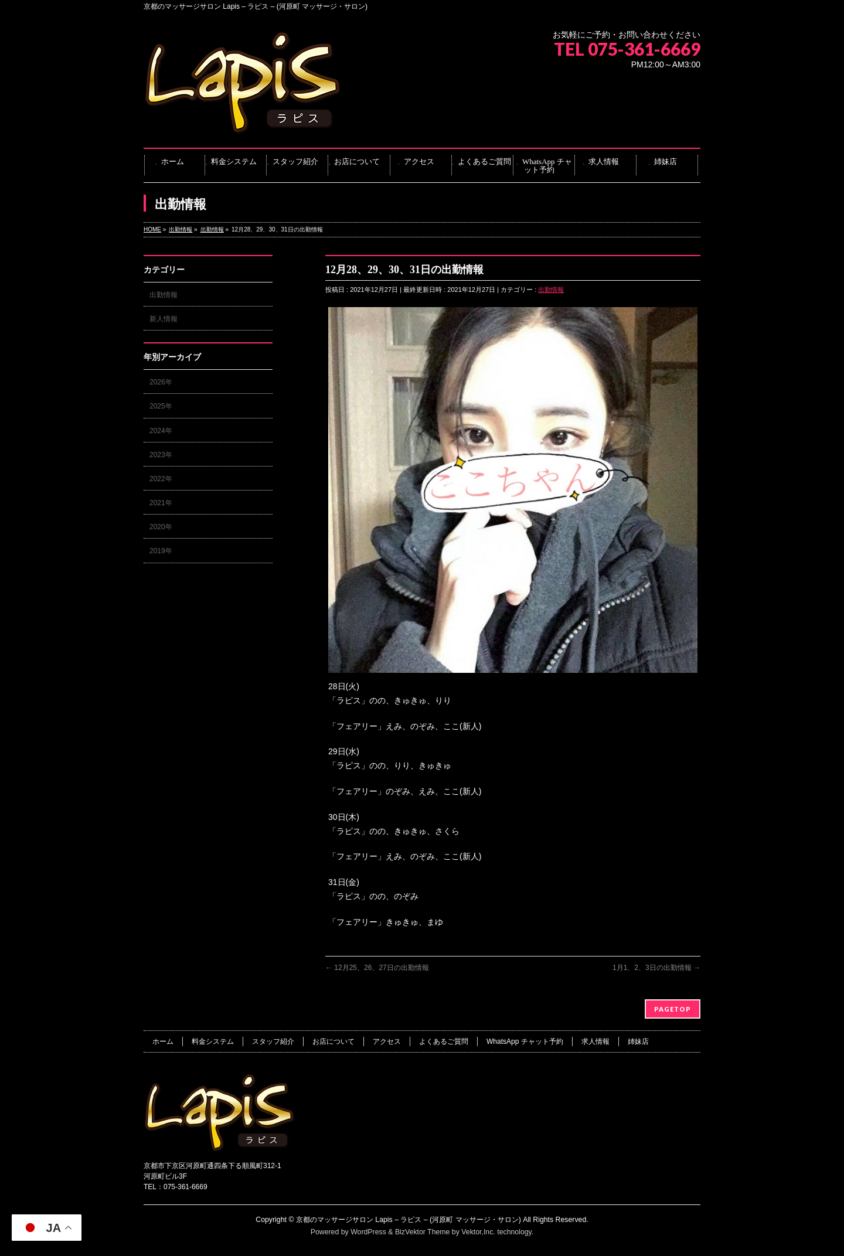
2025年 (160, 406)
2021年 (160, 503)
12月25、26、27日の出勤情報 (377, 968)
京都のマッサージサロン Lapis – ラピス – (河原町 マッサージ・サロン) (408, 1220)
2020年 (160, 527)
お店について (333, 1041)
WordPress (368, 1232)
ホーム (162, 1041)
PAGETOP (672, 1009)
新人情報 (163, 319)
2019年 (160, 551)
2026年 (160, 382)
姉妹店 (638, 1041)
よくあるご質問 (443, 1041)
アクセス (387, 1041)
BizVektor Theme (422, 1232)
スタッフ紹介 (273, 1041)
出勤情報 (551, 289)
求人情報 (595, 1041)
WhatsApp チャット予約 (524, 1041)
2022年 (160, 479)
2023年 (160, 455)
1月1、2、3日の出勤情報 (656, 968)
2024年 (160, 431)
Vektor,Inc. (478, 1232)
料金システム (213, 1041)
